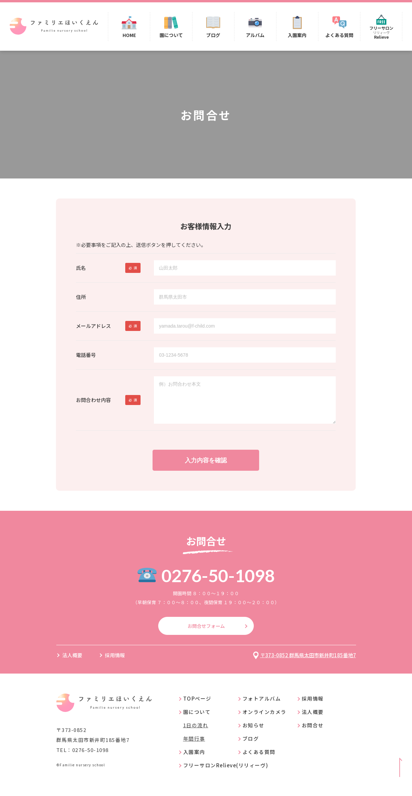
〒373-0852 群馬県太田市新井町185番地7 (308, 664)
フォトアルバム (261, 707)
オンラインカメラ (264, 720)
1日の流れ (195, 734)
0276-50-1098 (218, 583)
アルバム (256, 35)
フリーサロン (381, 33)
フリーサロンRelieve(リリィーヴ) (225, 774)
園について (173, 35)
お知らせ (253, 734)
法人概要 (72, 664)
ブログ (215, 35)
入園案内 (297, 35)
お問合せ (313, 734)
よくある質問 (339, 35)
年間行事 (194, 747)
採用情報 (115, 664)
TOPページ (197, 707)
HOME (131, 35)
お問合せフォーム (206, 634)
